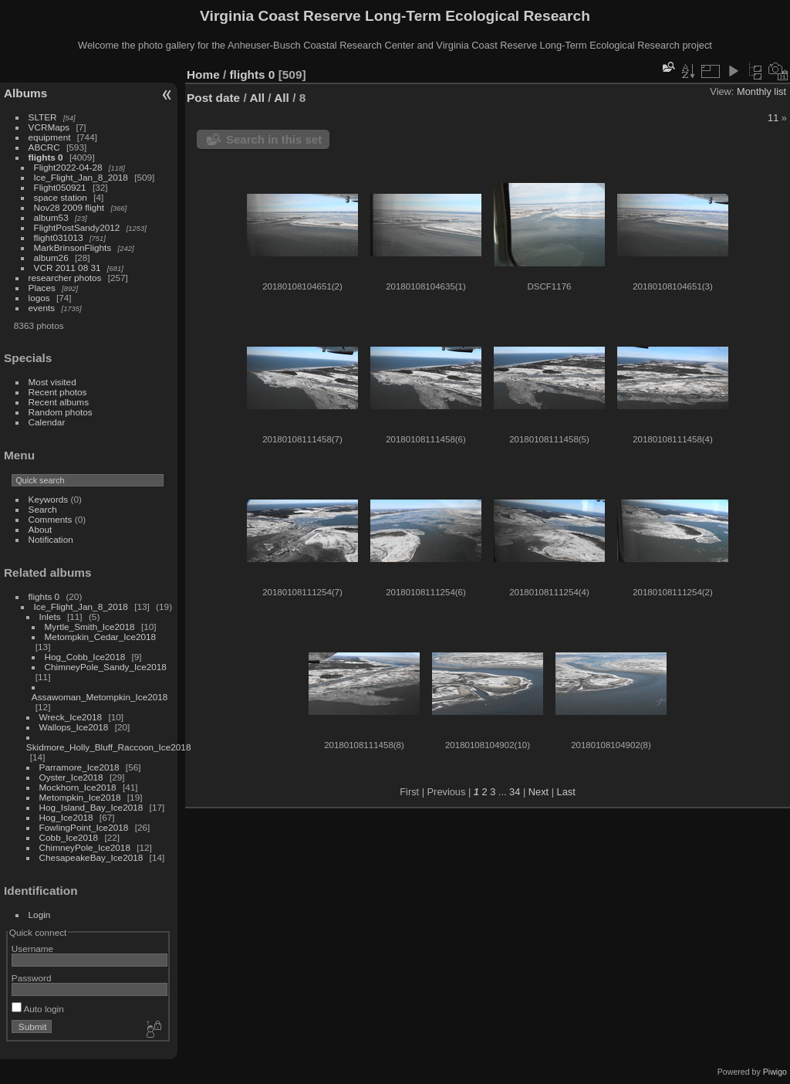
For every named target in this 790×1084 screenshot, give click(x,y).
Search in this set (274, 139)
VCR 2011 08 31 (67, 268)
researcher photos (65, 278)
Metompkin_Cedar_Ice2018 (101, 637)
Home (203, 74)
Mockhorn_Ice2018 (77, 787)
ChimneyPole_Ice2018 (84, 847)
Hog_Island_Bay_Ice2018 (91, 807)
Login (40, 915)
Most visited (52, 382)
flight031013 (58, 237)
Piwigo (775, 1071)
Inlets (50, 616)
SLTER (43, 117)
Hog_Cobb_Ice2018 (85, 657)
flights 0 (46, 157)
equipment (50, 137)
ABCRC (44, 147)
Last (566, 792)
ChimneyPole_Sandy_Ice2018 (106, 667)
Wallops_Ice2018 (74, 727)
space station (60, 197)
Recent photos (58, 392)
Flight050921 (60, 187)
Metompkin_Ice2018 (80, 797)
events (42, 308)
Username (32, 948)
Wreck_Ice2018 (71, 717)
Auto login (38, 1009)
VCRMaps (49, 127)
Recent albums (59, 402)
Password (32, 978)
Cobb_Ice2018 (69, 837)
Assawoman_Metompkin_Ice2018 (100, 697)
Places (42, 288)
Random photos (61, 412)
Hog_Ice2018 (66, 817)
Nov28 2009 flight (69, 207)
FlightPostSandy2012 (77, 227)
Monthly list (761, 91)
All (257, 97)
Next (538, 792)
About (40, 529)
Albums (25, 93)
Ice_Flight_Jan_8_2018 (81, 177)
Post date (213, 97)
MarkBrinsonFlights (73, 247)
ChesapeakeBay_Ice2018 (91, 857)
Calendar (47, 422)
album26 (51, 257)
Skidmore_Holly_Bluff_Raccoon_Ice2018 (108, 747)
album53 (51, 217)
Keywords (49, 499)
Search (43, 509)
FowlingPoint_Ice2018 (84, 827)
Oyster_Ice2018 (71, 777)
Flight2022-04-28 (68, 167)
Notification (51, 539)
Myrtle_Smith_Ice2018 (90, 627)
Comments (51, 519)
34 (514, 792)
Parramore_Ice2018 (79, 767)
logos (39, 298)
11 (773, 118)
